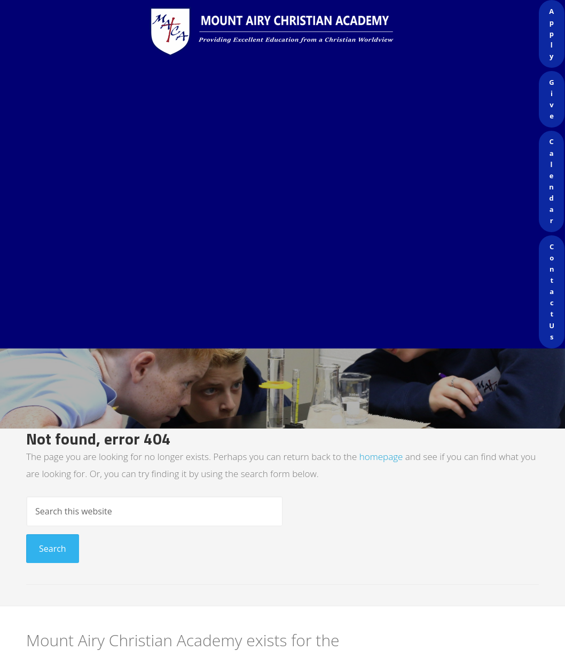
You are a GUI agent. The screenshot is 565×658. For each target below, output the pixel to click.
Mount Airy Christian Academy (285, 32)
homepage (381, 456)
